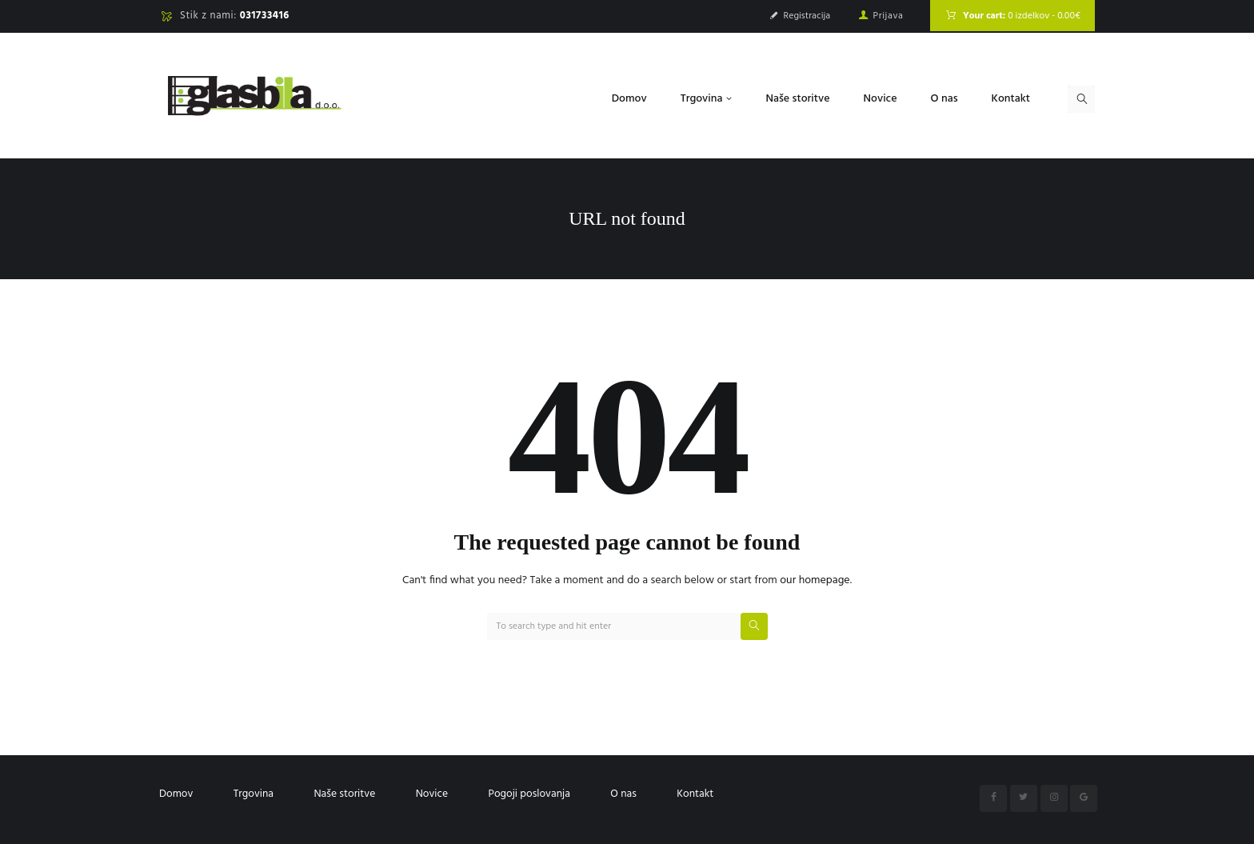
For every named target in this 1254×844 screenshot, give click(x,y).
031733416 (265, 15)
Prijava (888, 16)
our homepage (814, 580)
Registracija (807, 16)
